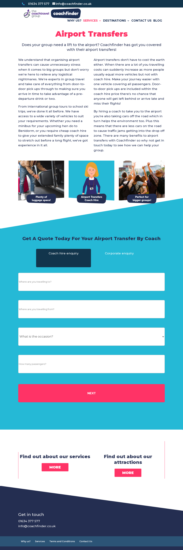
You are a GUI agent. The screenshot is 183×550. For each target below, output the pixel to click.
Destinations (114, 26)
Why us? (74, 26)
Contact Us (141, 26)
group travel (74, 85)
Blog (157, 26)
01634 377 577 (29, 526)
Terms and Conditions (62, 546)
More (55, 472)
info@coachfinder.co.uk (37, 531)
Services (90, 26)
